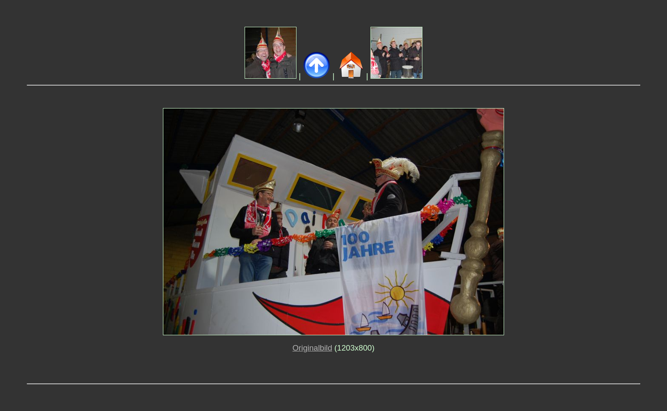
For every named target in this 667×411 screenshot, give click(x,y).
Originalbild (312, 347)
